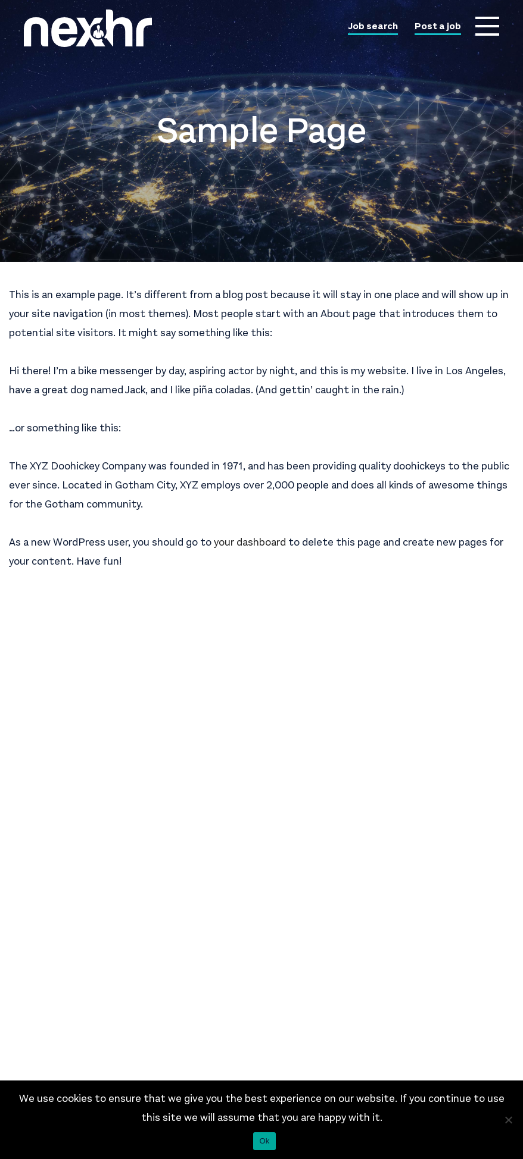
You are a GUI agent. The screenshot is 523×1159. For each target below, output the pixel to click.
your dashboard (250, 542)
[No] (508, 1120)
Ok (264, 1140)
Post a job (438, 26)
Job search (373, 26)
